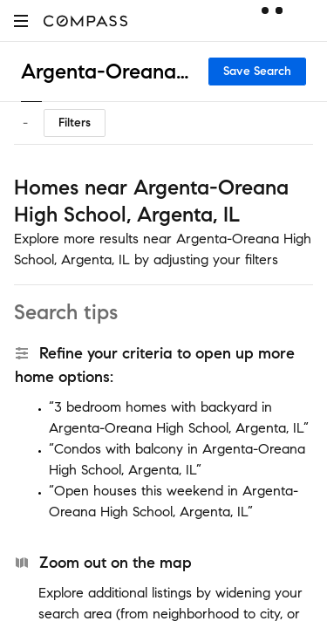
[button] (21, 20)
